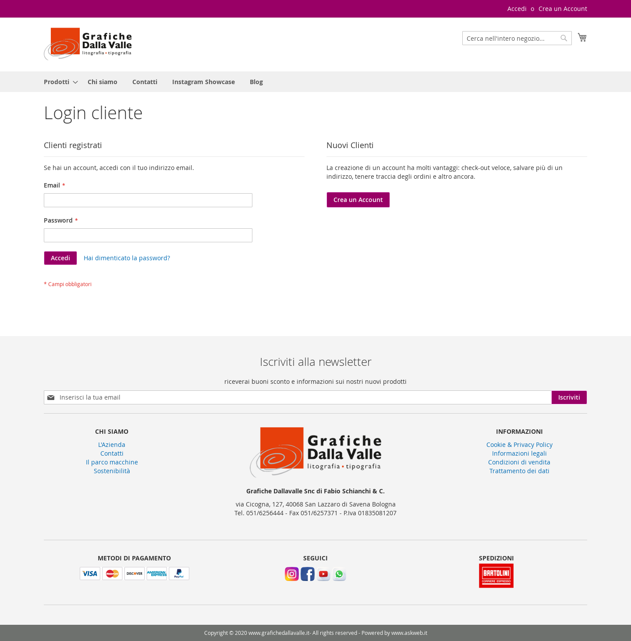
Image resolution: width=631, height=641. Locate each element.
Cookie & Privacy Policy (519, 444)
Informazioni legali (519, 453)
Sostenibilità (112, 471)
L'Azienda (111, 444)
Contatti (112, 453)
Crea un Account (563, 8)
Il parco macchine (112, 462)
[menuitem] (58, 81)
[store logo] (87, 44)
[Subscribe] (569, 397)
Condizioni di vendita (519, 462)
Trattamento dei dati (519, 471)
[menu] (315, 81)
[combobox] (517, 38)
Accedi (517, 8)
